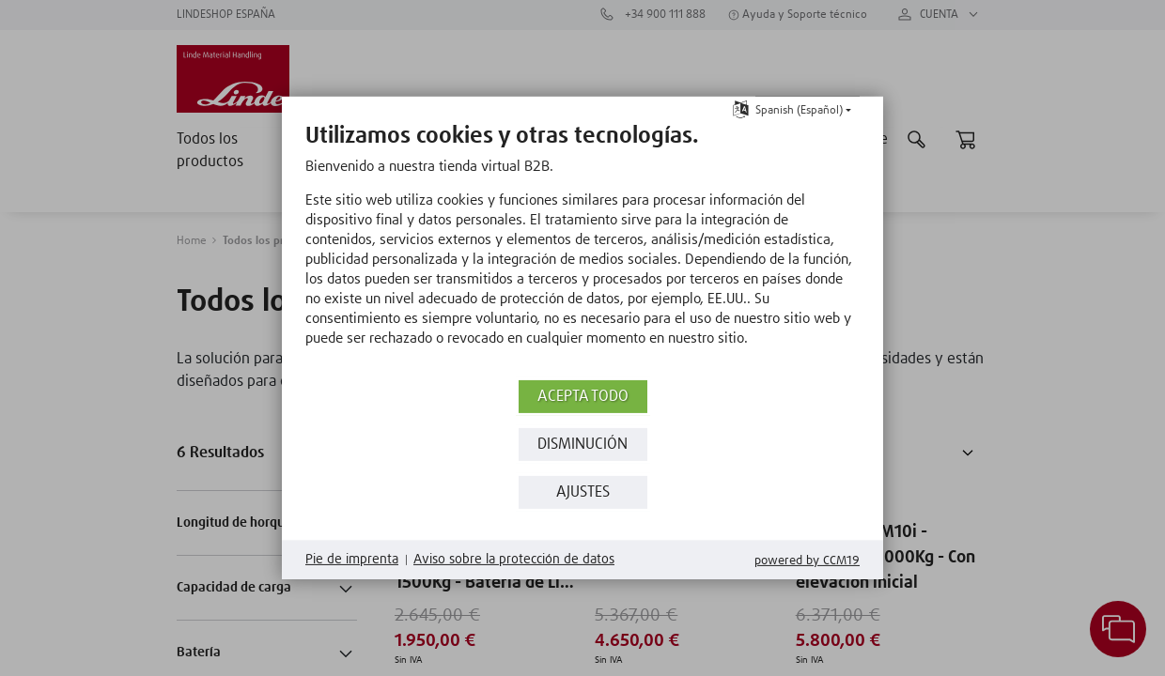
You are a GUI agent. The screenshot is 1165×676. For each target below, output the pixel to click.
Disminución (582, 445)
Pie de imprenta (351, 559)
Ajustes (583, 492)
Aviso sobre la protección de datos (513, 559)
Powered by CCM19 (807, 561)
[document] (582, 249)
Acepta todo (583, 397)
